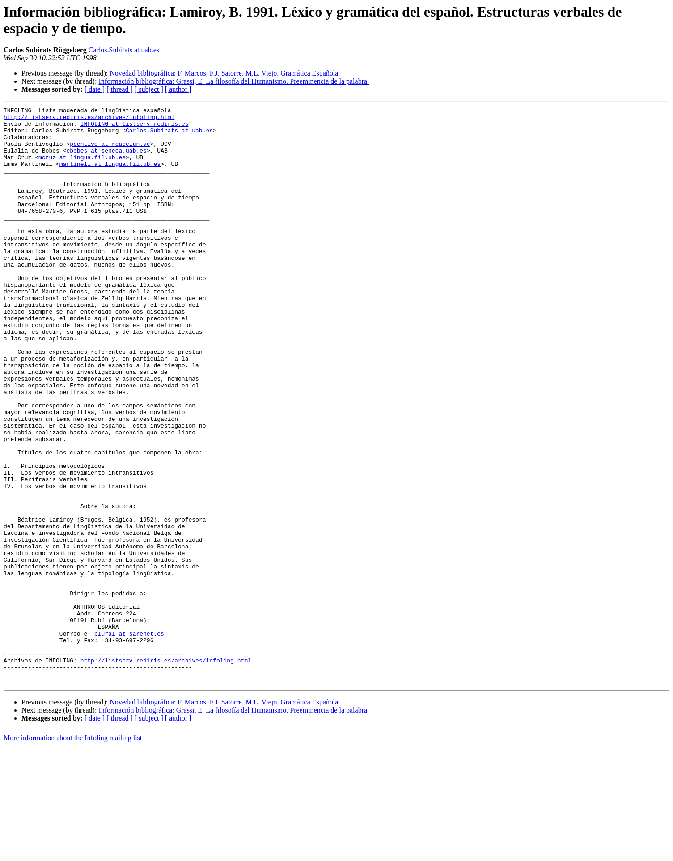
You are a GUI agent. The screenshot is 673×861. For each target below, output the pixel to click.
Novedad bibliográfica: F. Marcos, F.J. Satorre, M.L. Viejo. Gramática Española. (225, 73)
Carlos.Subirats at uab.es (124, 50)
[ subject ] (149, 89)
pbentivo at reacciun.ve (110, 152)
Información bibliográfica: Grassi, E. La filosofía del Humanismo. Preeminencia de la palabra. (233, 81)
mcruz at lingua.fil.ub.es (82, 168)
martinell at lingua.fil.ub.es (110, 176)
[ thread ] (119, 89)
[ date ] (95, 89)
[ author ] (178, 89)
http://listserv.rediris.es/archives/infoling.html (89, 119)
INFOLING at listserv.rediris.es (134, 127)
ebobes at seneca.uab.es (106, 160)
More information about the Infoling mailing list (73, 853)
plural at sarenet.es (129, 739)
